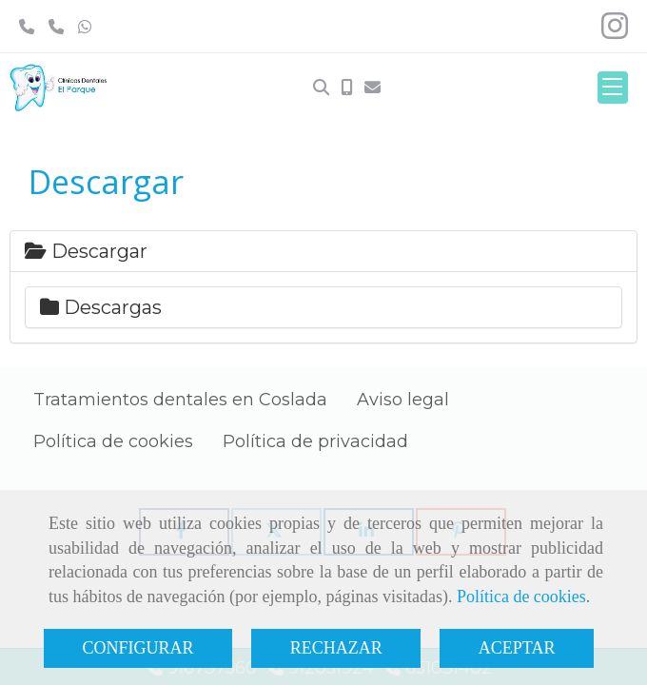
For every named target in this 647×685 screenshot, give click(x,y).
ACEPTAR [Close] (517, 647)
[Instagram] (614, 31)
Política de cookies (521, 596)
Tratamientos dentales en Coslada (180, 399)
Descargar (86, 251)
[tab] (323, 251)
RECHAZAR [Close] (336, 647)
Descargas (101, 307)
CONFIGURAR (138, 647)
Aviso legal (403, 399)
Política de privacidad (315, 441)
